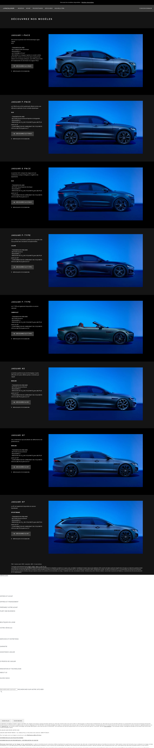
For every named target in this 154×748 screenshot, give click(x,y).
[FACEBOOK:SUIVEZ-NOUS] (4, 685)
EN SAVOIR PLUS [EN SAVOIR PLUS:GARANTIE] (6, 648)
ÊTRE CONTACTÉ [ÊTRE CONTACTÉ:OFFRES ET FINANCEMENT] (6, 605)
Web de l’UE (5, 726)
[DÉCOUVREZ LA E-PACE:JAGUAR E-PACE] (22, 202)
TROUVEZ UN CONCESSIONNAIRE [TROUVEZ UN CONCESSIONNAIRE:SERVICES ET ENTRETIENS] (11, 644)
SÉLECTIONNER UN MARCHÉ (10, 693)
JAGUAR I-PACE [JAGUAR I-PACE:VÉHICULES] (5, 581)
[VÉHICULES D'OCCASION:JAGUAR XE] (20, 407)
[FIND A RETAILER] (144, 8)
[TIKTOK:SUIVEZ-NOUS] (3, 682)
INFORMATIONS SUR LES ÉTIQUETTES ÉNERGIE (11, 737)
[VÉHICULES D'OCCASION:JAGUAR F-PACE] (20, 139)
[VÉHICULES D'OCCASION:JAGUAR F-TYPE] (20, 272)
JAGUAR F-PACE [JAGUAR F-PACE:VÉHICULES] (5, 577)
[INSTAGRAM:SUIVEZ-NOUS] (5, 680)
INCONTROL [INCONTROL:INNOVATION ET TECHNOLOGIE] (4, 670)
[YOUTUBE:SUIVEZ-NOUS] (4, 683)
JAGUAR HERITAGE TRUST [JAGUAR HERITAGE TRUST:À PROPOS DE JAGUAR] (9, 667)
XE (43, 566)
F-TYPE (41, 566)
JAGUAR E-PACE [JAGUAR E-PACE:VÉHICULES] (5, 579)
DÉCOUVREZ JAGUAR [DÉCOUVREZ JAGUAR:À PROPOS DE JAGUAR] (7, 663)
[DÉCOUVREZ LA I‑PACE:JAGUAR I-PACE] (22, 66)
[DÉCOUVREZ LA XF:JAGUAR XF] (21, 467)
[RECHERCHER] (1, 691)
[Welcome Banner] (88, 2)
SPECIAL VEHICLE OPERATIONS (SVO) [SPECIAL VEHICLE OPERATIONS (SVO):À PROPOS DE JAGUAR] (13, 665)
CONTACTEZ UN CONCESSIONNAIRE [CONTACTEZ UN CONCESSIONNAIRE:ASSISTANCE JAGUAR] (12, 659)
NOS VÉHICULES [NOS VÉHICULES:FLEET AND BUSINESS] (5, 615)
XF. (45, 566)
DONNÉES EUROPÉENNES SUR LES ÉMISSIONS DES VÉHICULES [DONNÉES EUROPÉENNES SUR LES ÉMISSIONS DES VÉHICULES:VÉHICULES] (22, 592)
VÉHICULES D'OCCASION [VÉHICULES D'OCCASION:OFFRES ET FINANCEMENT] (8, 603)
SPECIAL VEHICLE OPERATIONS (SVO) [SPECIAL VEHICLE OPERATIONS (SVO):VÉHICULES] (13, 588)
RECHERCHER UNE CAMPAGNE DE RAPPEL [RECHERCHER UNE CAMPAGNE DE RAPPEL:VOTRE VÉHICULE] (15, 637)
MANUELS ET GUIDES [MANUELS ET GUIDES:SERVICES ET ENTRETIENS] (7, 642)
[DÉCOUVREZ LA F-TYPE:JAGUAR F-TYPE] (22, 267)
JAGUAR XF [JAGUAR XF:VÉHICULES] (4, 587)
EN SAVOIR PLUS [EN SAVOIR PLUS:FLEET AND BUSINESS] (6, 613)
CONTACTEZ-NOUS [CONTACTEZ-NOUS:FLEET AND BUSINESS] (6, 620)
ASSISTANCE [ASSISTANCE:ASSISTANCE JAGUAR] (4, 654)
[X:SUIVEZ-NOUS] (1, 687)
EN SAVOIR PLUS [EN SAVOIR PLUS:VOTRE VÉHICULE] (6, 629)
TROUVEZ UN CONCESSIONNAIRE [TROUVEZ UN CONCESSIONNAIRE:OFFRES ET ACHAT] (11, 600)
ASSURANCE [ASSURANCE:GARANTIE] (4, 650)
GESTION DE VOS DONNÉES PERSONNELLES (15, 697)
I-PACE (36, 566)
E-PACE (33, 566)
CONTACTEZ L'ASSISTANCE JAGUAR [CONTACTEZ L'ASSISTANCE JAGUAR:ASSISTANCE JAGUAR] (12, 656)
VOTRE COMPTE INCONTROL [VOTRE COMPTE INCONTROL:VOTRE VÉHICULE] (10, 635)
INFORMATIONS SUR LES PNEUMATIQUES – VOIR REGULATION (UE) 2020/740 (19, 740)
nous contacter (107, 726)
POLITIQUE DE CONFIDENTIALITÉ (11, 695)
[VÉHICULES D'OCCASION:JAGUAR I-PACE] (20, 71)
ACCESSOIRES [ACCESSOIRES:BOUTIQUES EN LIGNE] (5, 624)
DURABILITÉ (4, 676)
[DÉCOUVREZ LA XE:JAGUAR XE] (21, 402)
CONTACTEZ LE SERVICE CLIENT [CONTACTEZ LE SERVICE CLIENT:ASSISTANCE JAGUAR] (11, 657)
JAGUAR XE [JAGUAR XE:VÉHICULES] (4, 585)
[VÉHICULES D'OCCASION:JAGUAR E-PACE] (20, 207)
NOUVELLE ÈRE (5, 594)
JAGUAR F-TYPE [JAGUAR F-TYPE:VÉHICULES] (5, 583)
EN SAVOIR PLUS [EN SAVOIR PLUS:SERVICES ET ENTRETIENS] (6, 641)
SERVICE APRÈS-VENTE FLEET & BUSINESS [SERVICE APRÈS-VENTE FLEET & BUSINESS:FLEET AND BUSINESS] (15, 618)
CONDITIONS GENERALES (9, 701)
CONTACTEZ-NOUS (6, 703)
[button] (21, 8)
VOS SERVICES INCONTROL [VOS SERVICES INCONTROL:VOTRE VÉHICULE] (9, 633)
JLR (1, 674)
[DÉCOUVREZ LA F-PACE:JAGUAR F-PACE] (22, 134)
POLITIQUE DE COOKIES (8, 699)
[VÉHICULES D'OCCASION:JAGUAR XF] (20, 472)
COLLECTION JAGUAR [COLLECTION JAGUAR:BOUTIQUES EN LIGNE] (7, 626)
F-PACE (29, 566)
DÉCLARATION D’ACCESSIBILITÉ (11, 705)
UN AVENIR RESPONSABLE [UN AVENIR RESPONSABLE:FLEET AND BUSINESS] (9, 616)
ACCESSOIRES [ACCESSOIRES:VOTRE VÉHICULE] (5, 631)
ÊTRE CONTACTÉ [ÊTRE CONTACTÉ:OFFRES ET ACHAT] (6, 598)
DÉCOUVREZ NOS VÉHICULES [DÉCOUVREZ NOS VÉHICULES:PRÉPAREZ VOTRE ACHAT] (10, 609)
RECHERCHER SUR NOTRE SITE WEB (31, 689)
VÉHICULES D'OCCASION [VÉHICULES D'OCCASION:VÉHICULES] (8, 590)
